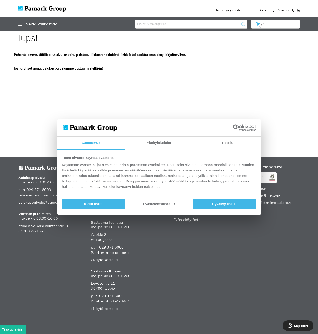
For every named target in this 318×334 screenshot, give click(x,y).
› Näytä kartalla (104, 260)
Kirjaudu (265, 10)
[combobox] (191, 24)
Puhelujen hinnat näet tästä (37, 195)
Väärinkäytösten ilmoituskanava (268, 203)
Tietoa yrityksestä (228, 10)
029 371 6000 (39, 190)
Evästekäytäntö (187, 220)
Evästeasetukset (159, 204)
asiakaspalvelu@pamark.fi (41, 203)
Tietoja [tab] (227, 143)
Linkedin (274, 196)
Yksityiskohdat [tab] (159, 143)
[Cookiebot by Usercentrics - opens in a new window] (236, 127)
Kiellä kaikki (94, 204)
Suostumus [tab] (90, 143)
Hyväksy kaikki (224, 204)
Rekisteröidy (285, 10)
